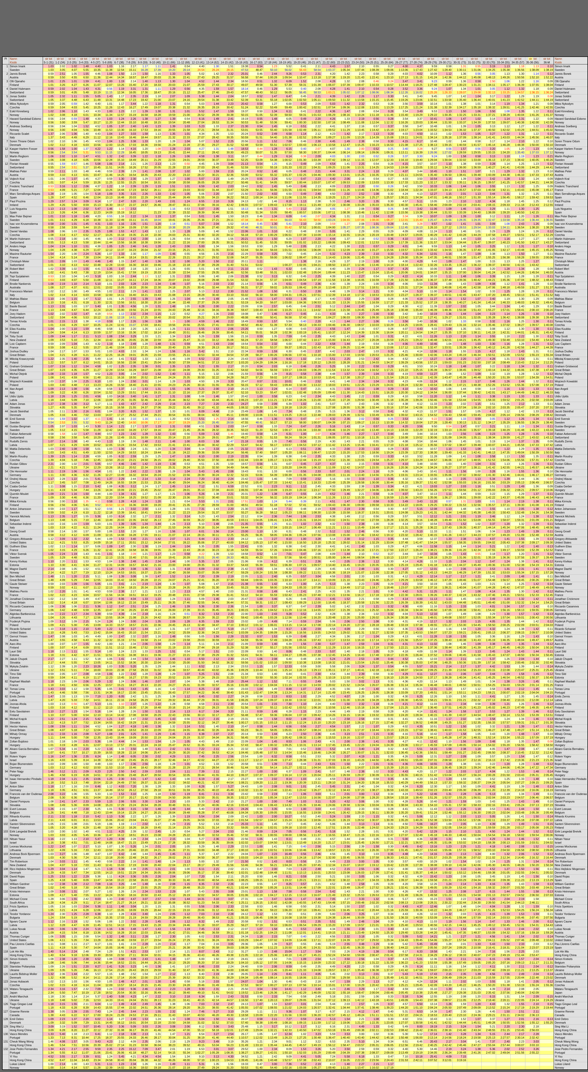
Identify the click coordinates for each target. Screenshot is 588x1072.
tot (50, 58)
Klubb (13, 62)
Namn (13, 58)
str (46, 58)
